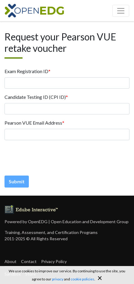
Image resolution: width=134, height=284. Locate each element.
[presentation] (50, 156)
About (11, 261)
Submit (17, 181)
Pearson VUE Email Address (33, 123)
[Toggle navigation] (120, 11)
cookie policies (82, 279)
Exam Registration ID (26, 71)
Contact (29, 261)
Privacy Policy (54, 261)
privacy (57, 279)
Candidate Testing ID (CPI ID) (35, 97)
